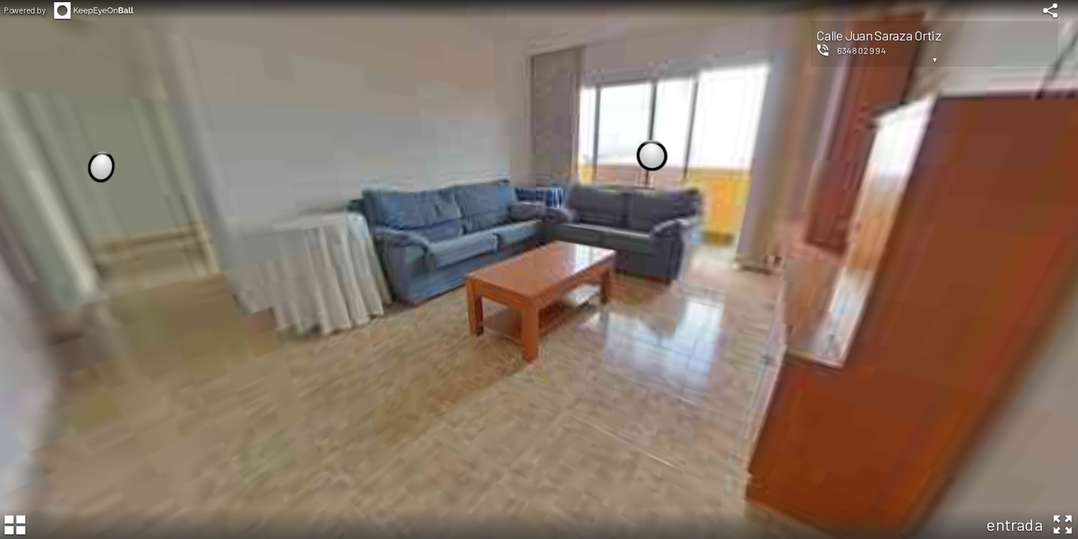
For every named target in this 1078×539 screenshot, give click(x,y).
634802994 (861, 50)
